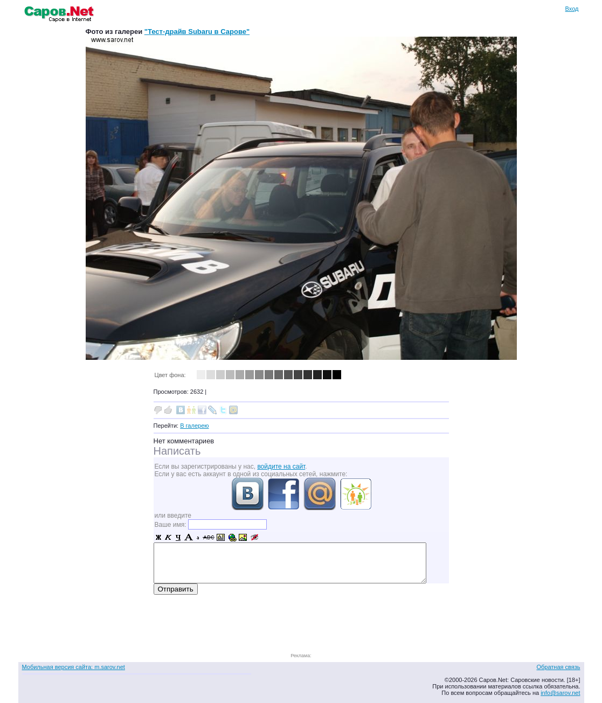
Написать (177, 451)
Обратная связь (558, 667)
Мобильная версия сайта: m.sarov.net (73, 667)
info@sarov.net (560, 693)
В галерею (194, 425)
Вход (572, 8)
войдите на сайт (281, 466)
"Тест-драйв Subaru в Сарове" (197, 31)
